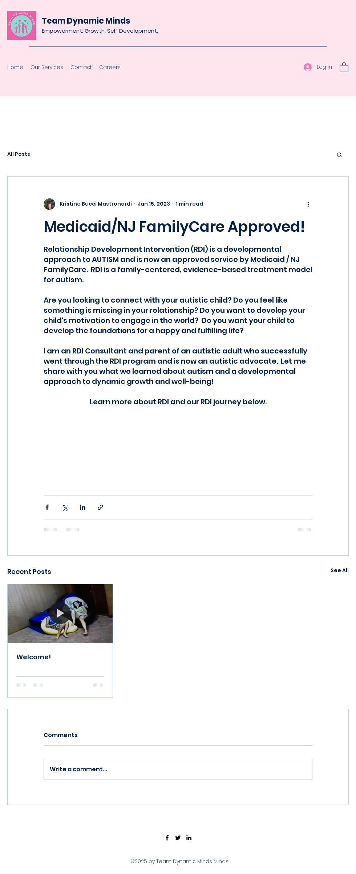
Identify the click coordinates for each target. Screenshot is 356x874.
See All (340, 570)
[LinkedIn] (189, 837)
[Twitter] (178, 837)
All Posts (18, 154)
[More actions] (308, 204)
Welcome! (33, 656)
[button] (344, 67)
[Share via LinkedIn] (82, 507)
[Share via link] (100, 507)
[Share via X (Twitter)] (64, 507)
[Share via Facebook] (47, 507)
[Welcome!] (60, 613)
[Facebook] (167, 837)
